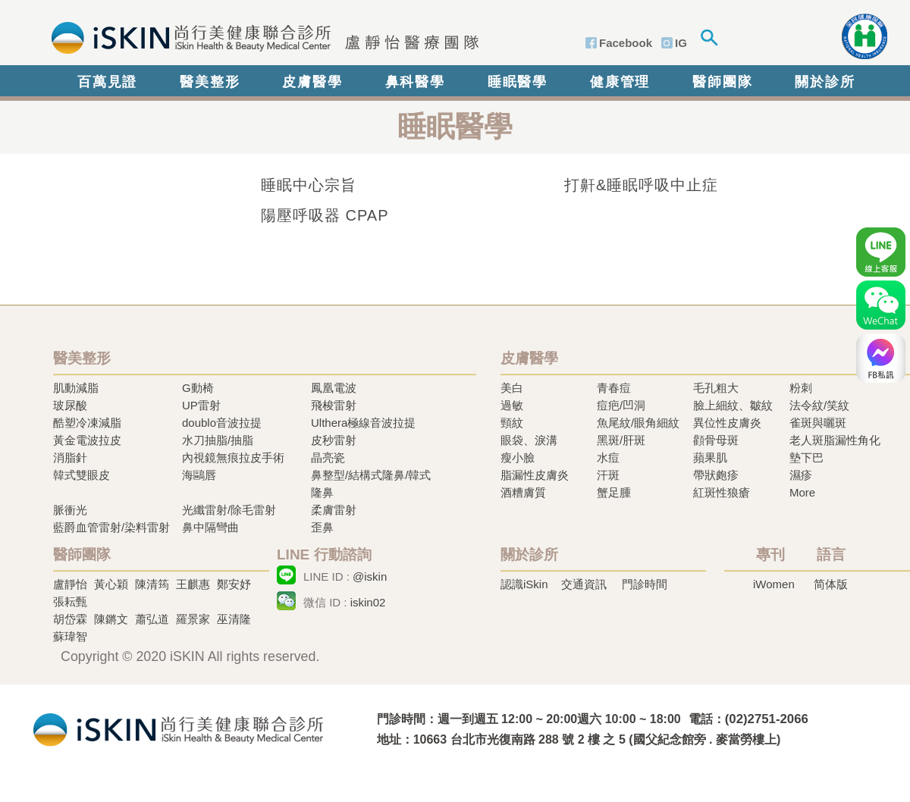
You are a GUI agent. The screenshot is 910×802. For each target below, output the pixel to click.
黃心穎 (111, 584)
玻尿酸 (70, 405)
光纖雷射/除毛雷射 (229, 509)
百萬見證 (107, 81)
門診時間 (644, 584)
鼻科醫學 (415, 81)
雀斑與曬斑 (817, 422)
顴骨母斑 (716, 440)
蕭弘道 (152, 618)
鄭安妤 (234, 584)
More (802, 492)
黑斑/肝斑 (621, 440)
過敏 (511, 405)
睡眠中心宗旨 (308, 185)
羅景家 (193, 618)
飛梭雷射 (333, 405)
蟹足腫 (614, 492)
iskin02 (368, 602)
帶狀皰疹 (716, 474)
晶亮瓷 (328, 457)
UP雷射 (201, 405)
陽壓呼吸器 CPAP (325, 215)
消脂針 (70, 457)
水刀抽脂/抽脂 (217, 440)
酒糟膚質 (523, 492)
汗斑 (608, 474)
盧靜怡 (70, 584)
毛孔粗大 (716, 387)
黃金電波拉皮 (87, 440)
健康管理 (620, 81)
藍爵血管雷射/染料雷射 (111, 527)
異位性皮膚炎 (727, 422)
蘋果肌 (710, 457)
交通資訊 (584, 584)
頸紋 (511, 422)
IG (681, 42)
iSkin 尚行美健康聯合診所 (260, 36)
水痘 (608, 457)
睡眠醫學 (518, 81)
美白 (511, 387)
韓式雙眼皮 (81, 474)
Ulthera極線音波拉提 (363, 422)
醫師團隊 (722, 81)
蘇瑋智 (70, 636)
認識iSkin (524, 584)
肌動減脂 (76, 387)
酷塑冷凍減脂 (87, 422)
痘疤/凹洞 (621, 405)
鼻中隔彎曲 (210, 527)
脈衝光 (70, 509)
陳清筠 (152, 584)
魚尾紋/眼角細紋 (638, 422)
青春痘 (614, 387)
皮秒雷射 (333, 440)
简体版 (831, 584)
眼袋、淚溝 (528, 440)
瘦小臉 (517, 457)
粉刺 (800, 387)
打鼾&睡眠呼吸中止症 (641, 185)
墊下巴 (806, 457)
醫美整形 (210, 81)
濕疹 (800, 474)
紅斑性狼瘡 (721, 492)
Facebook (625, 42)
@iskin (370, 576)
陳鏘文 (111, 618)
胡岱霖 (70, 618)
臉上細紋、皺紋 (733, 405)
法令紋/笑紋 (819, 405)
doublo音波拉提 (222, 422)
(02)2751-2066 (766, 719)
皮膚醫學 (312, 81)
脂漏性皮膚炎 (534, 474)
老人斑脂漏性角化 (834, 440)
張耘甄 (70, 601)
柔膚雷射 (333, 509)
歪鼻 (322, 527)
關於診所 (825, 81)
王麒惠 (193, 584)
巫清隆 (234, 618)
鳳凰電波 (333, 387)
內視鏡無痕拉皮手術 (233, 457)
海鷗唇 (199, 474)
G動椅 (198, 387)
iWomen (774, 584)
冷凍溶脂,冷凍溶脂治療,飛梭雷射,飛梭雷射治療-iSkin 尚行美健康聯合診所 (178, 728)
